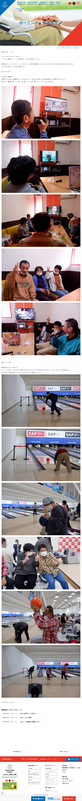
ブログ (58, 3)
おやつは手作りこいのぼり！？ (29, 713)
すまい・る (13, 713)
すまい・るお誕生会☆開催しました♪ (30, 721)
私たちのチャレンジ (32, 3)
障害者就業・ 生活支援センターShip (54, 798)
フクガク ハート (49, 782)
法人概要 (30, 768)
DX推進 (47, 777)
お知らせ (51, 3)
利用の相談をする (17, 751)
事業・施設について (43, 3)
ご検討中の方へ (48, 790)
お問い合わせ (73, 759)
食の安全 (47, 774)
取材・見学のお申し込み (33, 782)
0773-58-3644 (31, 759)
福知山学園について (21, 3)
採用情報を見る (39, 798)
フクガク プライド (49, 780)
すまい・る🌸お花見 (26, 717)
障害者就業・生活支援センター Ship (71, 767)
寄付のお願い (65, 778)
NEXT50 (30, 780)
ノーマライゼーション (50, 771)
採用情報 (20, 9)
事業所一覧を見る (64, 751)
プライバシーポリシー (67, 781)
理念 (29, 771)
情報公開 (30, 777)
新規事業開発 (48, 768)
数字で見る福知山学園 (33, 774)
